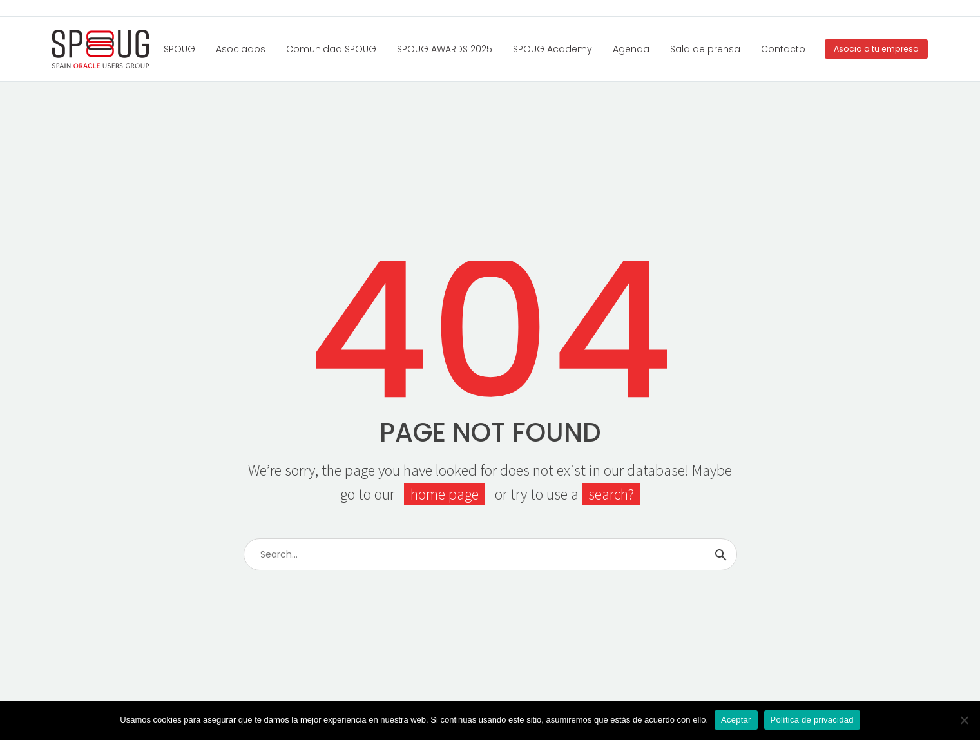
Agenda (631, 49)
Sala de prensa (705, 49)
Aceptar (736, 720)
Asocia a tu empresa (876, 48)
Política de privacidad (812, 720)
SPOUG (179, 49)
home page (444, 494)
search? (611, 494)
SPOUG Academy (552, 49)
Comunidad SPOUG (331, 49)
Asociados (240, 49)
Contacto (783, 49)
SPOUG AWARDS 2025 (444, 49)
